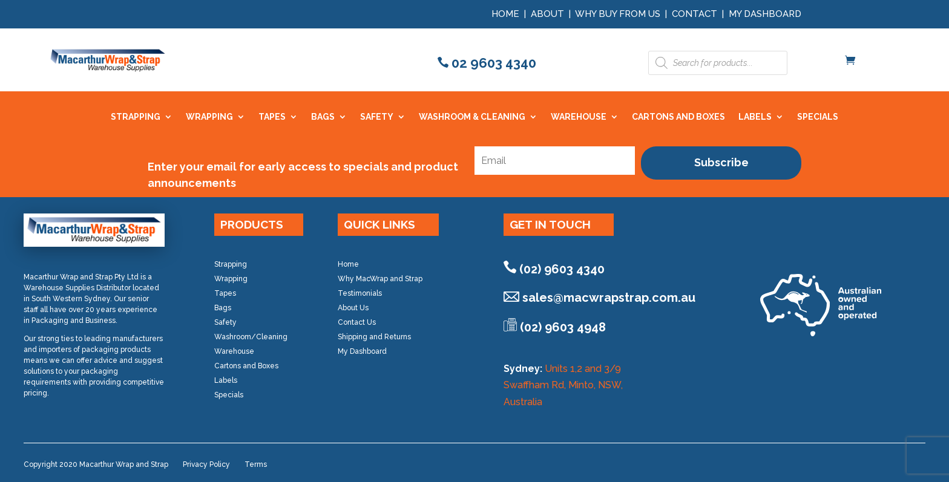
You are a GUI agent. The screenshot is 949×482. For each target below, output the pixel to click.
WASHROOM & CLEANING (472, 117)
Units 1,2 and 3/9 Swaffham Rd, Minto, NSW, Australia (563, 385)
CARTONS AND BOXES (678, 117)
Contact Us (357, 322)
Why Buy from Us (619, 13)
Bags (222, 308)
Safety (225, 322)
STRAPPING (135, 117)
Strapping (230, 264)
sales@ (608, 297)
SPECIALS (817, 117)
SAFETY (376, 117)
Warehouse (234, 351)
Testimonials (360, 293)
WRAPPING (209, 117)
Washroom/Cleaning (250, 337)
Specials (228, 395)
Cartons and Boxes (246, 366)
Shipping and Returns (374, 337)
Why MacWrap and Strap (380, 279)
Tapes (225, 293)
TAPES (272, 117)
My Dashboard (765, 13)
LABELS (755, 117)
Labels (225, 380)
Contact (694, 13)
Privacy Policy (206, 464)
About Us (353, 308)
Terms (256, 464)
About (547, 13)
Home (505, 13)
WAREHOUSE (578, 117)
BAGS (323, 117)
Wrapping (231, 279)
